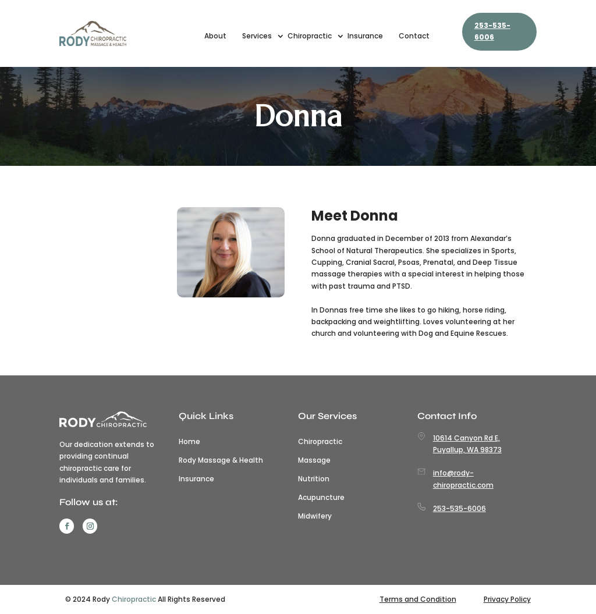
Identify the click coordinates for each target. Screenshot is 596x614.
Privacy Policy (507, 599)
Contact (414, 36)
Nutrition (313, 479)
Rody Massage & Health (221, 460)
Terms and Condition (417, 599)
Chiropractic (310, 36)
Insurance (365, 36)
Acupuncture (321, 497)
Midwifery (315, 516)
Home (189, 441)
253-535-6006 (492, 31)
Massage (314, 460)
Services (257, 36)
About (215, 36)
